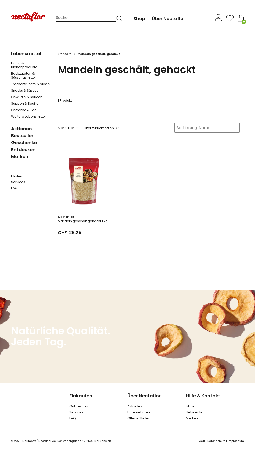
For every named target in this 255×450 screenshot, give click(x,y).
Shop (139, 18)
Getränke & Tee (24, 110)
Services (18, 182)
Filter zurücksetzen (99, 128)
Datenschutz (216, 441)
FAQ (14, 187)
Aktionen (21, 129)
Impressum (236, 441)
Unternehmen (139, 412)
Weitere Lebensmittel (28, 117)
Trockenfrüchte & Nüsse (30, 84)
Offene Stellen (139, 418)
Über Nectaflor (144, 396)
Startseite (64, 54)
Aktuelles (135, 406)
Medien (192, 418)
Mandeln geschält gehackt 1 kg (83, 221)
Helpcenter (195, 412)
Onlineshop (78, 406)
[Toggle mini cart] (241, 18)
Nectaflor (66, 216)
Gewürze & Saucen (26, 97)
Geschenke (24, 142)
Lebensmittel (26, 53)
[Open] (230, 18)
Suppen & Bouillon (26, 104)
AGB (202, 441)
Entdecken (23, 149)
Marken (19, 156)
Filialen (16, 176)
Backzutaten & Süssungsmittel (23, 76)
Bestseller (22, 135)
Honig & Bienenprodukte (24, 65)
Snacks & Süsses (24, 91)
